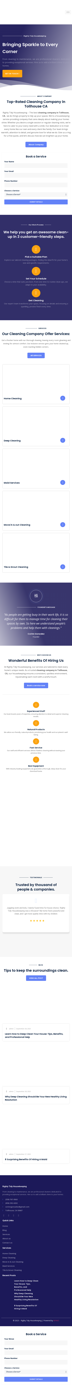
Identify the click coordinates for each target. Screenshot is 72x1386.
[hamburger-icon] (68, 12)
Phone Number (11, 181)
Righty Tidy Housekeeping (14, 1186)
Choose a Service (11, 191)
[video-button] (36, 596)
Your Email (9, 171)
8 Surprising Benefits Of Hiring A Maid (26, 1159)
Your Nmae (9, 1339)
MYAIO (56, 1320)
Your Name (9, 162)
